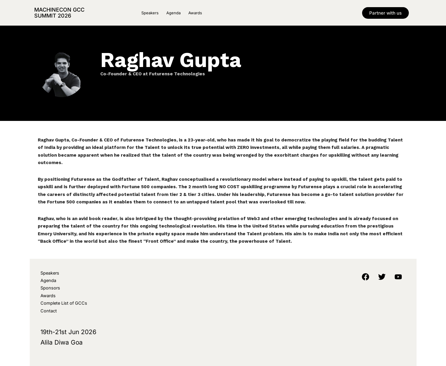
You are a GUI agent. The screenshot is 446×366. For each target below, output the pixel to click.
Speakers (150, 12)
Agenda (173, 12)
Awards (195, 12)
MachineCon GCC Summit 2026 (59, 13)
